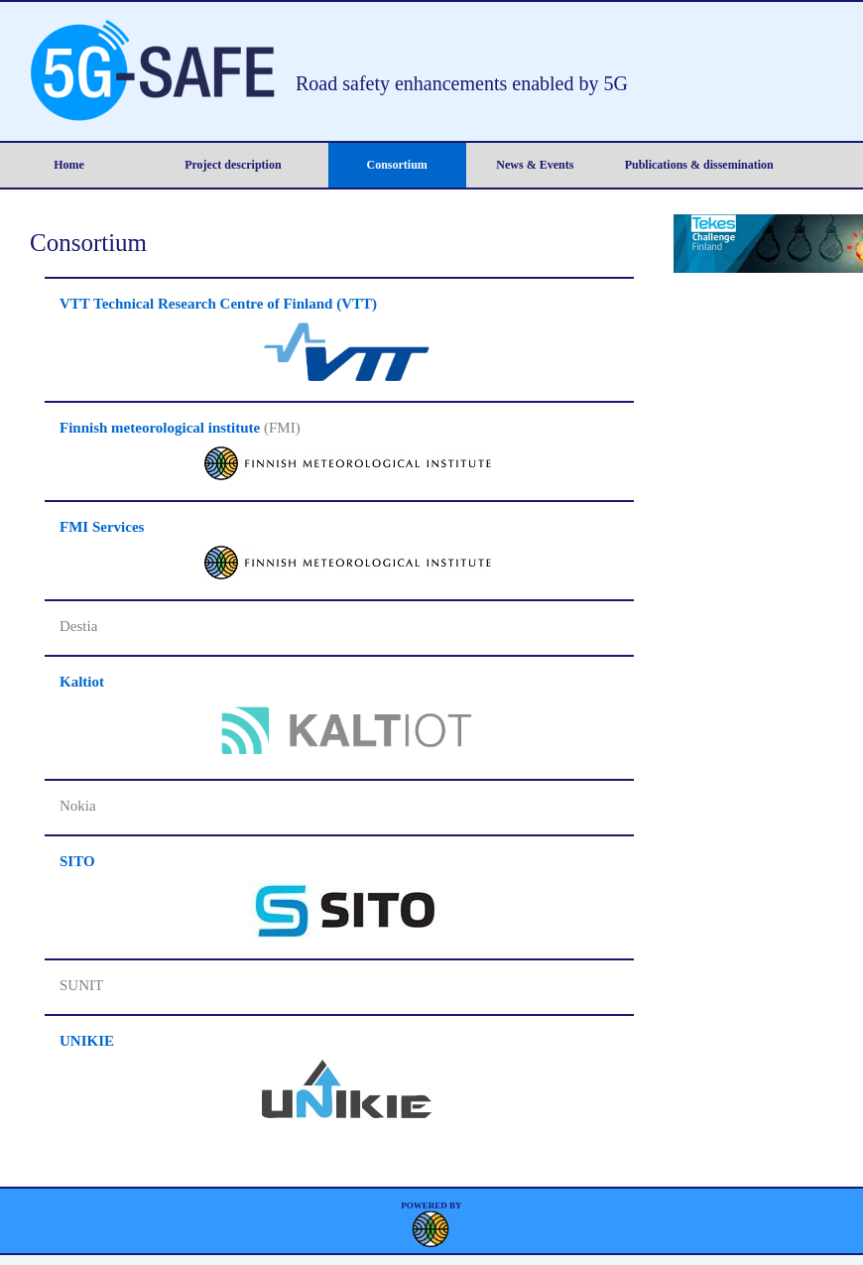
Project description (233, 165)
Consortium (397, 165)
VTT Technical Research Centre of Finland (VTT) (218, 304)
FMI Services (102, 527)
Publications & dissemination (699, 165)
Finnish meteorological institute (160, 428)
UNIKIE (87, 1041)
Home (69, 165)
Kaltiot (82, 682)
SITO (77, 861)
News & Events (534, 165)
